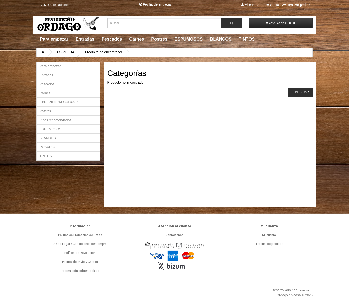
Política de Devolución (79, 253)
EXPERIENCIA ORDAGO (59, 102)
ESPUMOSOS (188, 39)
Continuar (300, 92)
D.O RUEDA (65, 52)
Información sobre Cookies (80, 271)
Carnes (136, 39)
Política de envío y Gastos (80, 262)
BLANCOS (220, 39)
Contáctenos (174, 235)
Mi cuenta (269, 235)
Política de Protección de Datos (80, 235)
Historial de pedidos (269, 244)
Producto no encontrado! (103, 52)
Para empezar (54, 39)
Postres (159, 39)
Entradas (85, 39)
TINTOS (247, 39)
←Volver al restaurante (53, 5)
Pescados (112, 39)
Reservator (305, 290)
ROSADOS (48, 147)
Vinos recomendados (55, 120)
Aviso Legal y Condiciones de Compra (80, 244)
